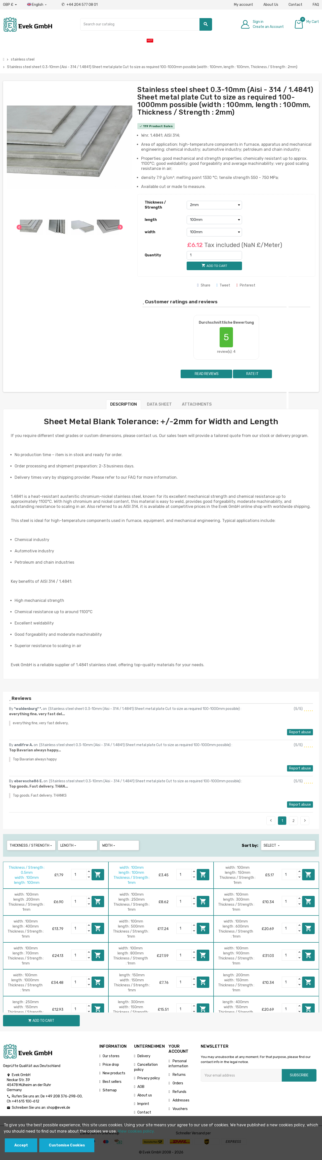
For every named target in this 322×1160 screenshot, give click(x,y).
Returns (179, 1075)
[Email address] (241, 1075)
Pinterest (245, 285)
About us (144, 1095)
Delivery (143, 1056)
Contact (295, 5)
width (150, 232)
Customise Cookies (67, 1145)
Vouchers (180, 1109)
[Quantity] (214, 255)
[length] (214, 220)
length (151, 220)
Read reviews (206, 374)
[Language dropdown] (37, 4)
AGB (140, 1087)
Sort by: (250, 845)
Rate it (252, 374)
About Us (270, 5)
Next (304, 820)
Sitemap (110, 1090)
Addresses (180, 1100)
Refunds (179, 1092)
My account (243, 5)
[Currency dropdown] (10, 4)
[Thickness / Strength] (214, 205)
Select (272, 845)
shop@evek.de (58, 1107)
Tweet (223, 285)
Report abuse (300, 732)
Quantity (153, 255)
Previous (270, 820)
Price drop (111, 1064)
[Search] (146, 24)
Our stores (111, 1056)
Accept (21, 1145)
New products (114, 1073)
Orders (177, 1083)
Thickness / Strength (155, 205)
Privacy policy (148, 1078)
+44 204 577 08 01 (79, 5)
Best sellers (112, 1082)
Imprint (143, 1104)
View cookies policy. (136, 1131)
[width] (214, 232)
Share (203, 285)
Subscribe (299, 1075)
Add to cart (97, 874)
